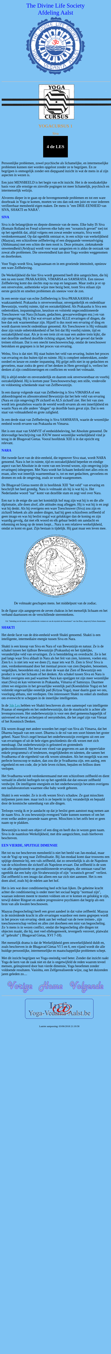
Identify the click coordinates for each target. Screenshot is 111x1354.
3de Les (15, 705)
